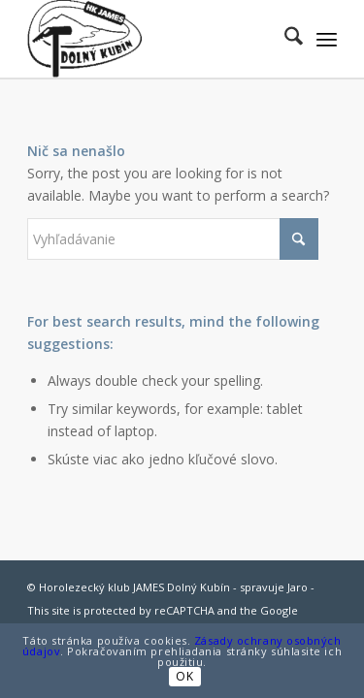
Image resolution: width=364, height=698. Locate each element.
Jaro (297, 587)
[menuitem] (284, 39)
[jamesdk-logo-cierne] (151, 39)
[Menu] (326, 39)
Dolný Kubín (198, 587)
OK (184, 676)
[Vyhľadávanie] (284, 39)
